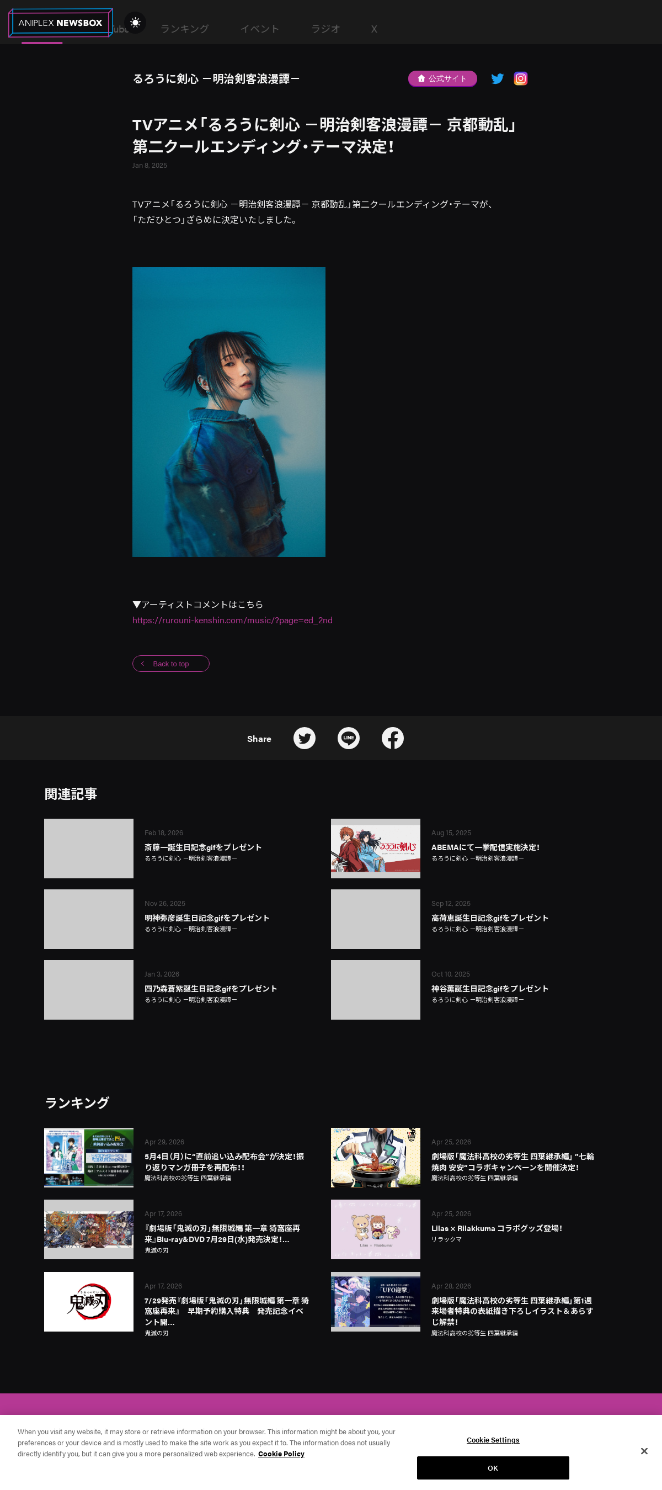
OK (493, 1475)
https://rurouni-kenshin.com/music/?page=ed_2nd (232, 619)
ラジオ (496, 28)
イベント (430, 28)
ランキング (355, 28)
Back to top (171, 664)
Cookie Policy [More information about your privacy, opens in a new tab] (281, 1460)
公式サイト (442, 78)
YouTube (282, 28)
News (212, 29)
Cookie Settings (493, 1447)
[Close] (644, 1459)
